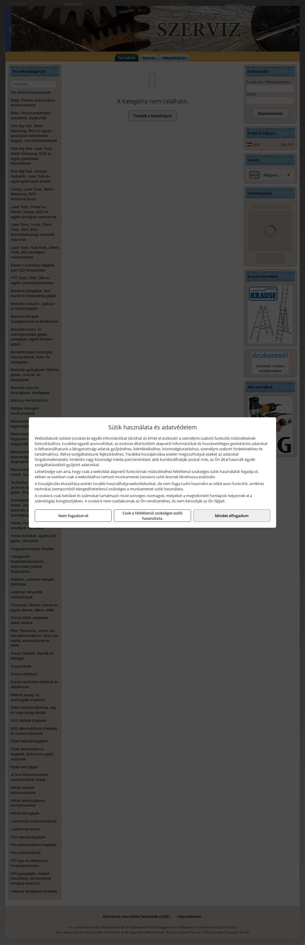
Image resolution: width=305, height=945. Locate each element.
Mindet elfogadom (231, 515)
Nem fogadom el (73, 515)
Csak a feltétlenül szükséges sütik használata (152, 515)
